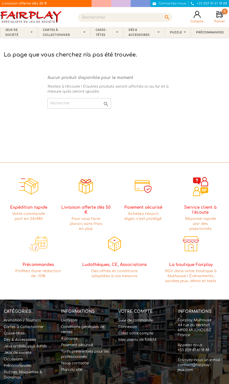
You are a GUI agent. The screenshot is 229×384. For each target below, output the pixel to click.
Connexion (127, 327)
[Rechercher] (125, 17)
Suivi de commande (135, 320)
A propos (69, 338)
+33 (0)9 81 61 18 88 (193, 350)
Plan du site (71, 370)
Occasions (13, 359)
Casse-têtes (14, 333)
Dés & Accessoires (20, 340)
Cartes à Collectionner (24, 327)
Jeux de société (17, 353)
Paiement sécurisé (77, 345)
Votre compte (135, 311)
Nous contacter (75, 363)
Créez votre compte (135, 333)
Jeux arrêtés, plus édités (25, 346)
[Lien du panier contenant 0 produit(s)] (219, 17)
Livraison (69, 320)
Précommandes (17, 366)
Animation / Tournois (22, 320)
